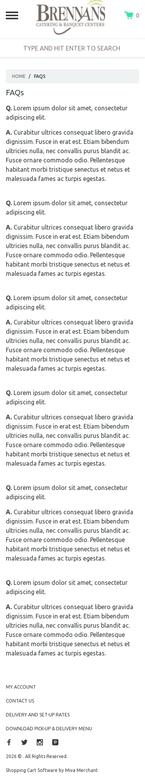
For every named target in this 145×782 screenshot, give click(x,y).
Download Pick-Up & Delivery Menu (49, 728)
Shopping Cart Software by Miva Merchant (52, 770)
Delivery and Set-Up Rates (38, 714)
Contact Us (20, 700)
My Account (21, 686)
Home (19, 76)
